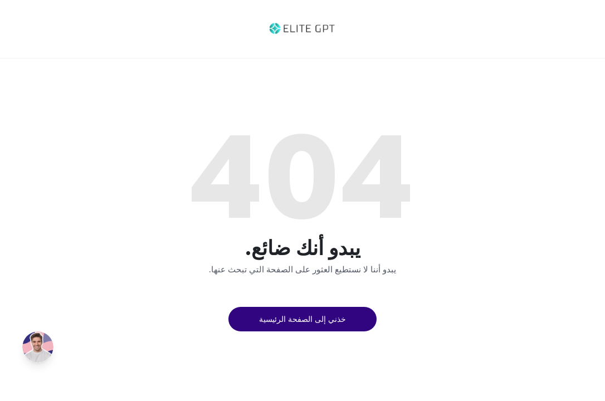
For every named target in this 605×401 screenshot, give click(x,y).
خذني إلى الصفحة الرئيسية (302, 319)
